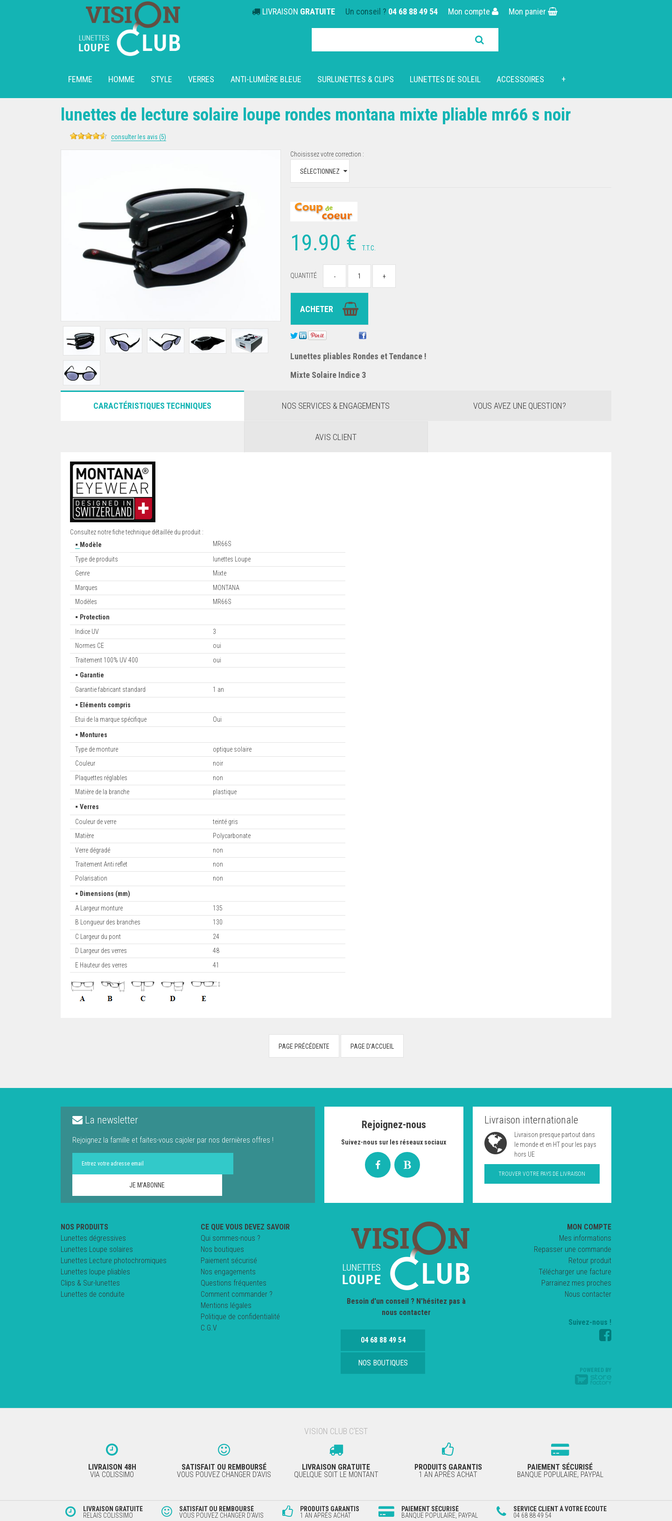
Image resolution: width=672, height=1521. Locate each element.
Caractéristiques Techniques (152, 406)
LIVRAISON (298, 11)
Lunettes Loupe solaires (97, 1249)
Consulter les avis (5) (167, 137)
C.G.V (209, 1327)
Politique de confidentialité (240, 1316)
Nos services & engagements (336, 406)
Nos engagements (228, 1271)
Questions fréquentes (233, 1283)
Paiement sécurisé (229, 1260)
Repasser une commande (572, 1249)
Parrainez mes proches (576, 1283)
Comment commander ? (237, 1294)
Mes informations (585, 1238)
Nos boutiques (222, 1249)
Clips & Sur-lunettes (90, 1283)
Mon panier (533, 11)
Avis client (336, 437)
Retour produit (589, 1260)
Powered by (593, 1376)
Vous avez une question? (519, 406)
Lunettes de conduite (93, 1294)
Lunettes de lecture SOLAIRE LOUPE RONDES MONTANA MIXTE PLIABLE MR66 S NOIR (322, 123)
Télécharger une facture (575, 1271)
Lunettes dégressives (93, 1238)
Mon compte (473, 11)
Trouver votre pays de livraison (541, 1174)
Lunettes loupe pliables (95, 1271)
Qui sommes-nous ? (230, 1238)
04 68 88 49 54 (413, 11)
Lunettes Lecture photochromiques (114, 1260)
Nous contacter (588, 1294)
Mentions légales (226, 1305)
